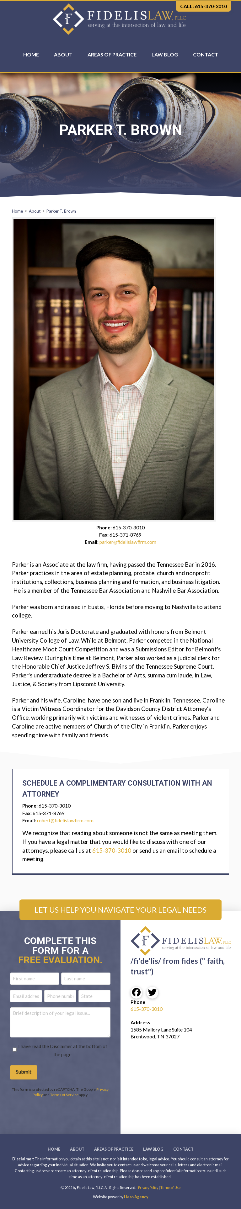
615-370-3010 (111, 850)
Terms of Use (170, 1187)
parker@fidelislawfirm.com (127, 542)
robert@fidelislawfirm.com (65, 820)
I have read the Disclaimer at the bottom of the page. (62, 1050)
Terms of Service (64, 1094)
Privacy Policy (148, 1187)
